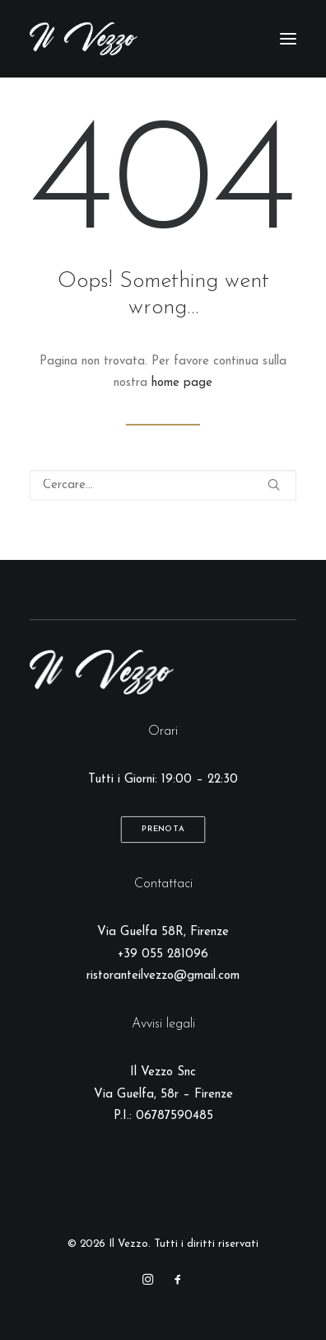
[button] (288, 39)
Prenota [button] (163, 829)
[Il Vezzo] (83, 38)
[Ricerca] (163, 485)
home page (181, 383)
